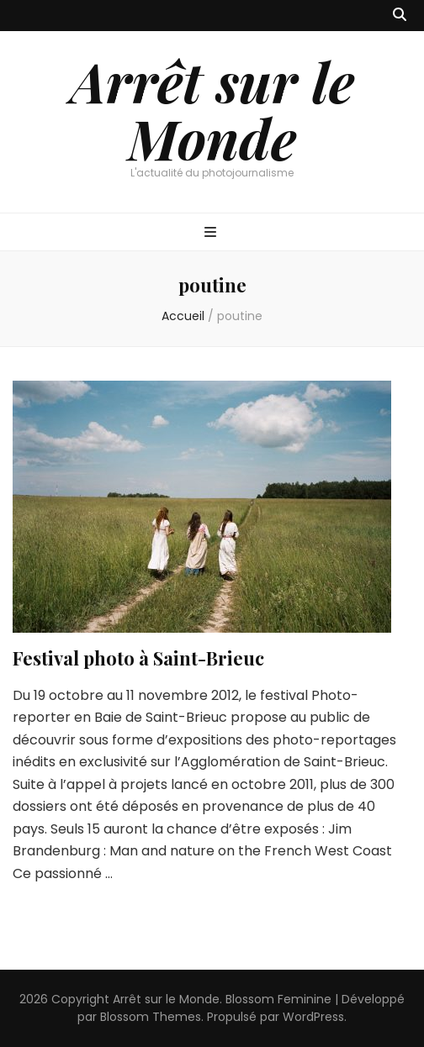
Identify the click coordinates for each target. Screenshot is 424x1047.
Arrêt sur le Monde (212, 109)
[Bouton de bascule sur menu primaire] (212, 233)
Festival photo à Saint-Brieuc (138, 658)
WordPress (313, 1016)
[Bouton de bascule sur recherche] (399, 15)
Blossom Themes (150, 1016)
